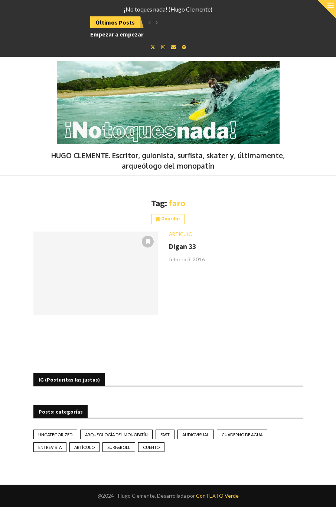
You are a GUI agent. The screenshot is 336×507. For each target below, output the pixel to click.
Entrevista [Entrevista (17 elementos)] (50, 447)
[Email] (173, 47)
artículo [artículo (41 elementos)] (84, 447)
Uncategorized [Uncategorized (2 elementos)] (55, 434)
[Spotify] (184, 47)
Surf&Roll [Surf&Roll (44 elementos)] (118, 447)
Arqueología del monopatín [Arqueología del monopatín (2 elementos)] (116, 434)
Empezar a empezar (116, 34)
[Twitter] (152, 47)
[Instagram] (163, 47)
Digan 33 (182, 246)
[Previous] (150, 22)
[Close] (326, 9)
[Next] (157, 22)
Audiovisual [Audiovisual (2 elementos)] (195, 434)
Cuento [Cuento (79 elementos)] (151, 447)
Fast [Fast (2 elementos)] (165, 434)
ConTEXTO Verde (217, 495)
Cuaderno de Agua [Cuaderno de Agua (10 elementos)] (242, 434)
